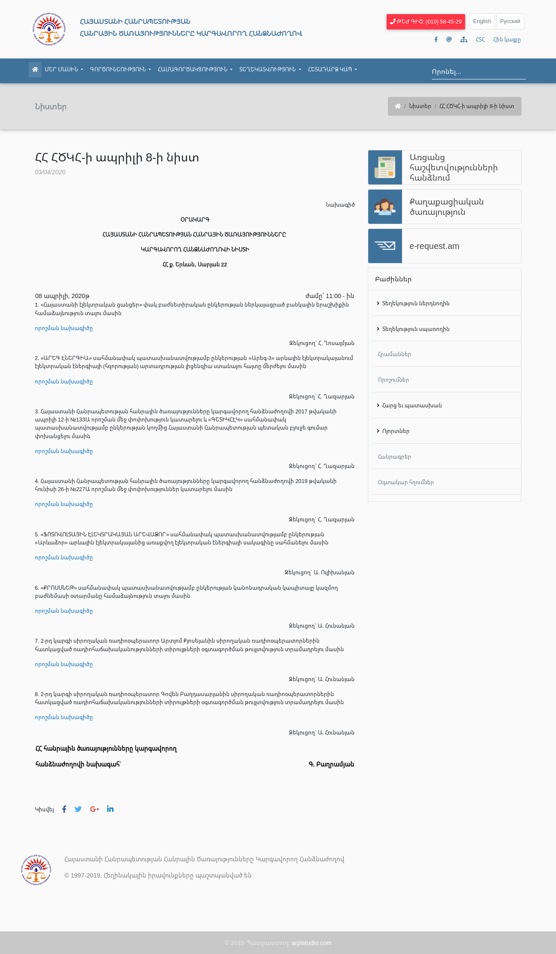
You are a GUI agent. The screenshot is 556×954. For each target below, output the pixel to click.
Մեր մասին (66, 69)
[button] (64, 809)
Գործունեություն (122, 69)
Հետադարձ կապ (334, 69)
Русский (510, 21)
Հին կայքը (507, 39)
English (482, 21)
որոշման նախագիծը (64, 328)
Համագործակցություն (197, 69)
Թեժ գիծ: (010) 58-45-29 (426, 21)
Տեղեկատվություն (271, 69)
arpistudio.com (312, 943)
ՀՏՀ (480, 39)
